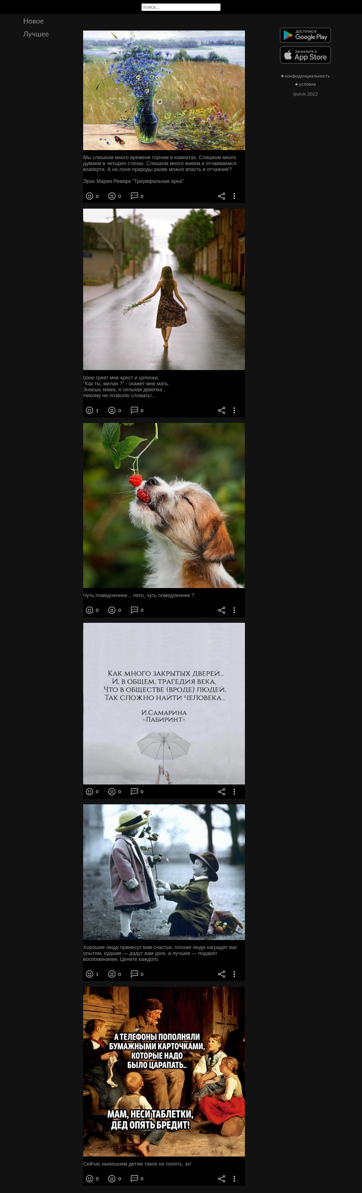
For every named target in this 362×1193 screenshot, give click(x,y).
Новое (33, 20)
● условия (305, 84)
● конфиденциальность (305, 75)
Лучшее (36, 33)
